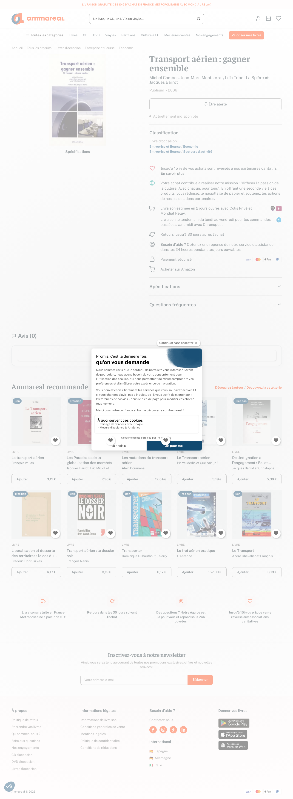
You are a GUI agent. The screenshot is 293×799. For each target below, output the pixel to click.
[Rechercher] (146, 19)
